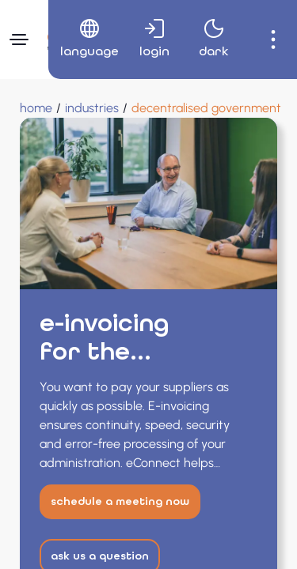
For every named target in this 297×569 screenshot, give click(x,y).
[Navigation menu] (19, 39)
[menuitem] (83, 39)
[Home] (36, 108)
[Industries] (92, 108)
